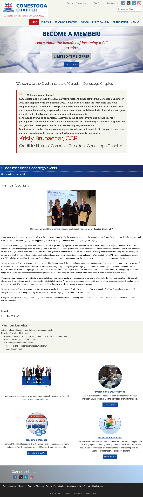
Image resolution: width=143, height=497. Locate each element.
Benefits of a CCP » (36, 453)
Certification (120, 22)
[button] (10, 49)
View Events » (110, 405)
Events (85, 22)
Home (34, 22)
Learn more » (110, 457)
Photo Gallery (100, 22)
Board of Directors (65, 22)
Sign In (70, 3)
